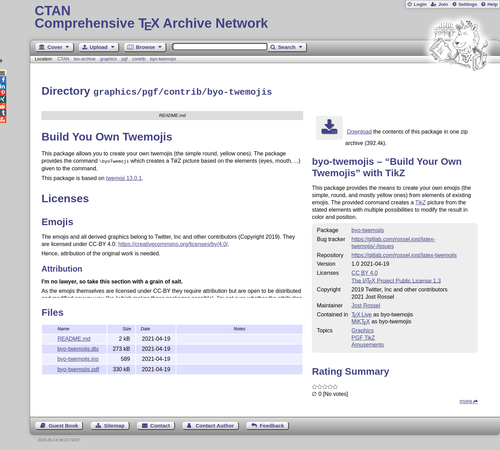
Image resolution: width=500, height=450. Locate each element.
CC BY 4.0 (364, 272)
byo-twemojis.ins (77, 358)
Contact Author (215, 424)
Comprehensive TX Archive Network (265, 17)
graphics (108, 58)
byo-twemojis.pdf (78, 368)
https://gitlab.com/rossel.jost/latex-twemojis (404, 254)
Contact (160, 424)
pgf (125, 58)
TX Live (361, 313)
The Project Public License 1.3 (396, 279)
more (466, 400)
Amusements (367, 344)
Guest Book (63, 424)
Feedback (272, 424)
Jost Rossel (365, 304)
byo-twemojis (163, 58)
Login (420, 4)
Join (443, 4)
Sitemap (114, 424)
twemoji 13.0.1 (124, 176)
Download (359, 131)
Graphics (362, 329)
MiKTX (360, 320)
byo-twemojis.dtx (78, 348)
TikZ (420, 201)
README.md (73, 338)
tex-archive (84, 58)
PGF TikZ (363, 337)
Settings (467, 4)
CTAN (63, 58)
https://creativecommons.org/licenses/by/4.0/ (173, 242)
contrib (138, 58)
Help (493, 4)
